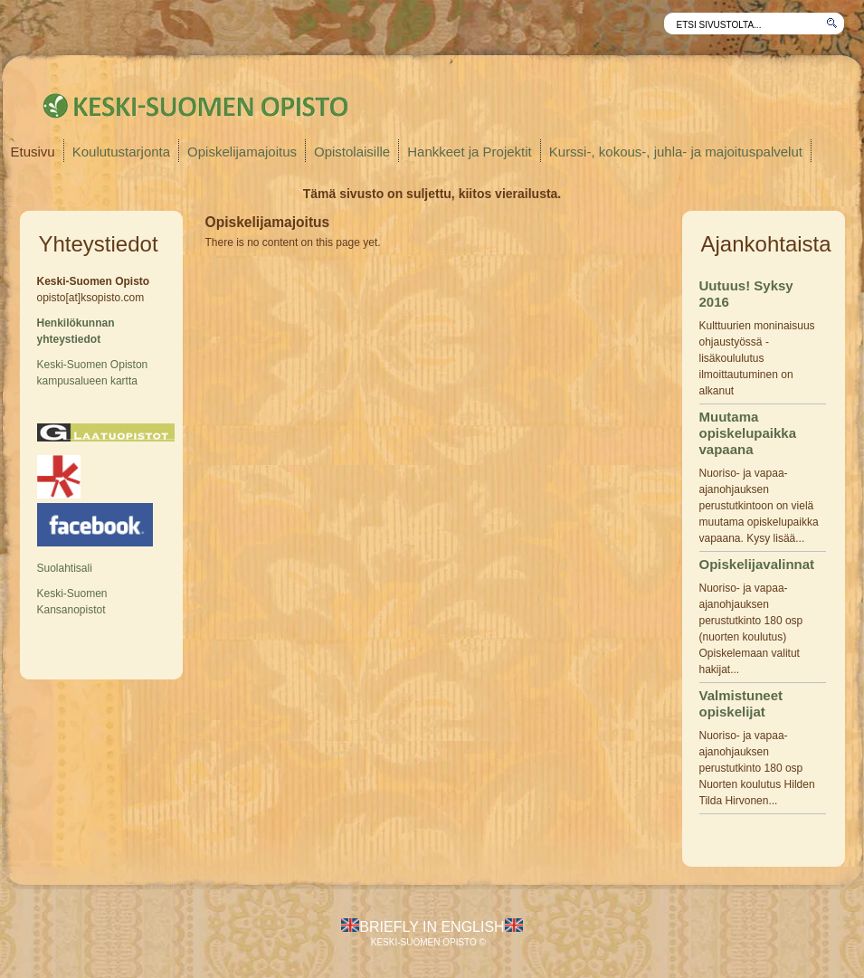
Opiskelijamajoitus (242, 151)
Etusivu (33, 151)
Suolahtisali (64, 568)
